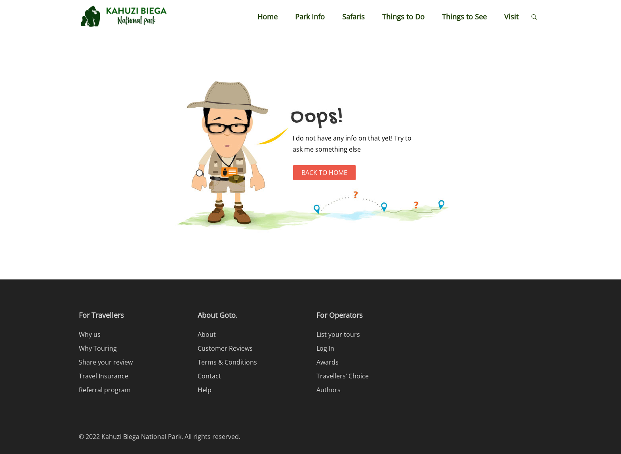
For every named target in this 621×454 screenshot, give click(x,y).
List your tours (338, 334)
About (207, 334)
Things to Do (403, 16)
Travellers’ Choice (342, 376)
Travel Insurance (103, 376)
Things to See (464, 16)
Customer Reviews (225, 348)
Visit (511, 16)
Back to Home (324, 172)
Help (204, 390)
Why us (90, 334)
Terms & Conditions (227, 362)
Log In (325, 348)
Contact (209, 376)
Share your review (106, 362)
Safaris (353, 16)
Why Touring (98, 348)
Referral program (105, 390)
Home (267, 16)
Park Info (310, 16)
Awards (327, 362)
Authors (328, 390)
